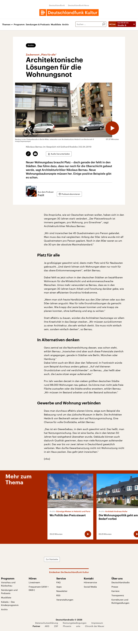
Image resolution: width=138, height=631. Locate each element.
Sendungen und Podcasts (9, 591)
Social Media (90, 586)
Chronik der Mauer (94, 626)
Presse (114, 586)
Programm (19, 24)
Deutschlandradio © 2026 (69, 619)
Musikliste (56, 24)
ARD (47, 626)
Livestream (34, 582)
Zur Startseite (52, 559)
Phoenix (67, 626)
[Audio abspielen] (112, 128)
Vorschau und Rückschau (8, 584)
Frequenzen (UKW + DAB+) (39, 588)
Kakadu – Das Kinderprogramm (10, 603)
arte (78, 626)
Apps (59, 586)
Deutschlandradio (120, 582)
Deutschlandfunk (57, 5)
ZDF (56, 626)
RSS (58, 595)
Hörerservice (90, 582)
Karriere (115, 591)
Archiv (65, 24)
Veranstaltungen (64, 599)
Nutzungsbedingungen (75, 623)
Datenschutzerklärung (46, 623)
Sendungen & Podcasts (38, 24)
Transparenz (117, 595)
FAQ (58, 582)
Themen (6, 24)
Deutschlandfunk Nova (78, 5)
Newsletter (61, 591)
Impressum (97, 623)
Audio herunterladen (60, 154)
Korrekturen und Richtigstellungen (120, 601)
